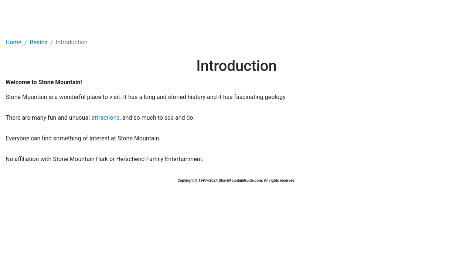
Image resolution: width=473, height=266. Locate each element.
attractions (105, 117)
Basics (38, 42)
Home (13, 42)
